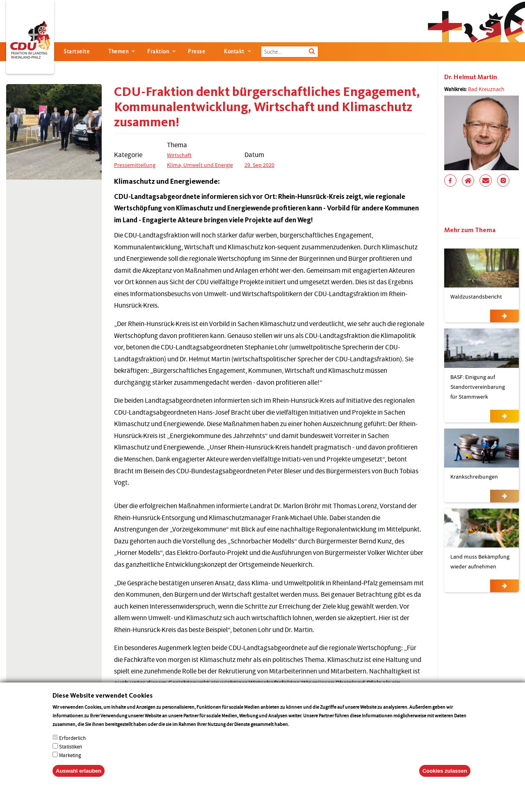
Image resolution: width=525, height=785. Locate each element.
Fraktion (158, 51)
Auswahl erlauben (78, 779)
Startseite (76, 51)
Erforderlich (72, 745)
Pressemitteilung (134, 165)
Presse (196, 51)
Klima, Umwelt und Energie (200, 165)
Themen (118, 51)
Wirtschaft (179, 155)
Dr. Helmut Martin (470, 77)
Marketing (70, 763)
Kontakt (234, 51)
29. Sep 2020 (259, 165)
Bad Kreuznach (486, 89)
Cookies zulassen (444, 779)
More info (300, 731)
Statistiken (70, 754)
